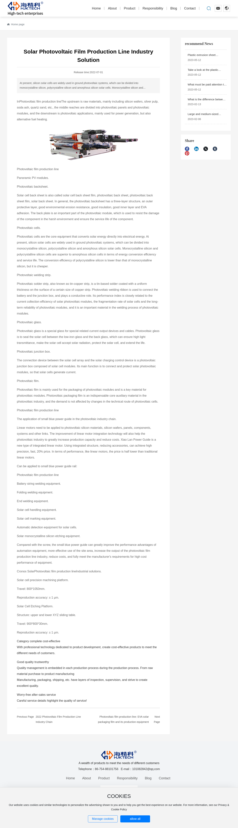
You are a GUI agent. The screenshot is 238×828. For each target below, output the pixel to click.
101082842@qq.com (146, 769)
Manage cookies (103, 818)
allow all (135, 818)
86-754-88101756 (106, 769)
